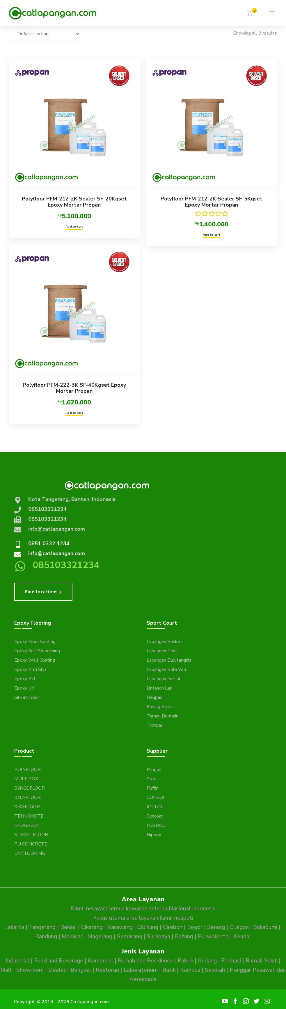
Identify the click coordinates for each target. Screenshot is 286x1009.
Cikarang (92, 927)
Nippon (154, 835)
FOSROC (156, 825)
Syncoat (155, 816)
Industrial (17, 960)
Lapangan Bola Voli (166, 669)
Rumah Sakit (261, 960)
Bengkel (80, 970)
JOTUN (154, 807)
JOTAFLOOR (27, 797)
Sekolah (215, 970)
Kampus (190, 970)
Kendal (242, 936)
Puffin (153, 788)
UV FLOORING (29, 853)
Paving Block (160, 707)
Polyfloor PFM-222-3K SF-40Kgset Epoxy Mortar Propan (74, 386)
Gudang (207, 960)
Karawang (120, 927)
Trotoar (154, 725)
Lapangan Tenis (163, 651)
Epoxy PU (24, 679)
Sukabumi (265, 927)
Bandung (46, 936)
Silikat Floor (26, 697)
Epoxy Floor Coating (35, 641)
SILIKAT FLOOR (31, 835)
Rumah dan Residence (145, 960)
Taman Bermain (162, 716)
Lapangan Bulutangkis (169, 660)
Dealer (57, 970)
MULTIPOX (26, 779)
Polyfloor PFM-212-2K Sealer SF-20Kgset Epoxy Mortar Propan (74, 202)
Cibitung (147, 927)
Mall (6, 970)
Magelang (99, 936)
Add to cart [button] (74, 227)
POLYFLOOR (27, 769)
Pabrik (185, 960)
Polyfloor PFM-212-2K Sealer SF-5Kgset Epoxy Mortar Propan (210, 202)
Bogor (194, 927)
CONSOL (156, 797)
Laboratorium (141, 970)
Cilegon (239, 927)
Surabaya (158, 936)
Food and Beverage (58, 960)
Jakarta (15, 927)
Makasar (72, 936)
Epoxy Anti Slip (30, 669)
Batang (184, 936)
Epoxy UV (24, 688)
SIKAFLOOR (27, 807)
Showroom (30, 970)
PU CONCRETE (30, 844)
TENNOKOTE (29, 816)
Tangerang (42, 927)
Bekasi (68, 927)
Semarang (129, 936)
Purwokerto (213, 936)
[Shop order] (44, 34)
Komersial (100, 960)
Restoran (107, 970)
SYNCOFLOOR (29, 788)
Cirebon (172, 927)
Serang (216, 927)
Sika (151, 779)
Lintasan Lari (159, 688)
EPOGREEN (27, 825)
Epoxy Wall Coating (34, 660)
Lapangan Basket (164, 641)
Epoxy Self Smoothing (37, 651)
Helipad (155, 697)
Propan (154, 769)
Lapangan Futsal (163, 679)
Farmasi (231, 960)
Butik (168, 970)
